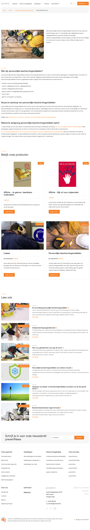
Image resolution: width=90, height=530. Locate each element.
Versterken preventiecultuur (54, 460)
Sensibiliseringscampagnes (54, 468)
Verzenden (79, 437)
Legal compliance (51, 472)
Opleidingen (37, 3)
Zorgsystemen (5, 468)
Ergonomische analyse (53, 464)
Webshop (27, 492)
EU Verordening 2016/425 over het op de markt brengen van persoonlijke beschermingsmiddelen (32, 132)
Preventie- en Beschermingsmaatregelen (24, 10)
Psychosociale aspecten (9, 464)
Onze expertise (6, 452)
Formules (46, 3)
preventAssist (73, 468)
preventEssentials (74, 460)
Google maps (50, 497)
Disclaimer (85, 491)
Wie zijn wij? (4, 492)
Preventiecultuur (6, 456)
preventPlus (72, 476)
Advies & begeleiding (53, 452)
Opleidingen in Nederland (31, 460)
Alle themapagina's (7, 480)
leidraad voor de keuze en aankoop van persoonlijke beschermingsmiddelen (32, 117)
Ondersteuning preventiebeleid (56, 456)
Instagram (55, 508)
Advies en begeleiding (26, 3)
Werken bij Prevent (6, 504)
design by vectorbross (82, 519)
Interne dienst (5, 472)
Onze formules (74, 452)
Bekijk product (9, 211)
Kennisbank (55, 3)
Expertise (14, 3)
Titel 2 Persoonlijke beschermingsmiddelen (68, 127)
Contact (3, 496)
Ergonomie (4, 460)
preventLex (72, 464)
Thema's (10, 10)
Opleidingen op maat (30, 464)
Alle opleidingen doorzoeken (32, 456)
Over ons (4, 488)
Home (4, 10)
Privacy (86, 494)
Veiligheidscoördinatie (8, 476)
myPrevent (81, 3)
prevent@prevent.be (54, 504)
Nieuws (3, 500)
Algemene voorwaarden (81, 488)
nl (73, 3)
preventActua (73, 456)
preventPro (72, 472)
